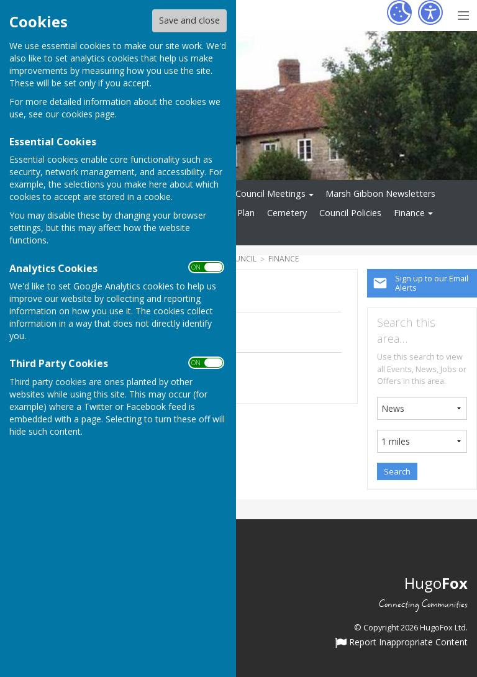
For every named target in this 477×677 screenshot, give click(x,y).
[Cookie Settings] (399, 12)
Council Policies (350, 213)
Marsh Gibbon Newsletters (380, 193)
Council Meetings (270, 193)
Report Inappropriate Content (401, 643)
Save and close (189, 20)
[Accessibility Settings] (430, 12)
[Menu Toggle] (463, 14)
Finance (409, 213)
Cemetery (287, 213)
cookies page (88, 114)
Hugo (436, 583)
